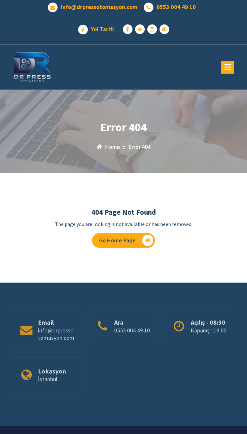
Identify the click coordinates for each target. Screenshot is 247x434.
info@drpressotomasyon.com (99, 7)
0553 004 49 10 (176, 7)
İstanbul (47, 390)
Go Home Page (126, 240)
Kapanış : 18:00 (208, 344)
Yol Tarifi (102, 29)
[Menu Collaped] (227, 67)
